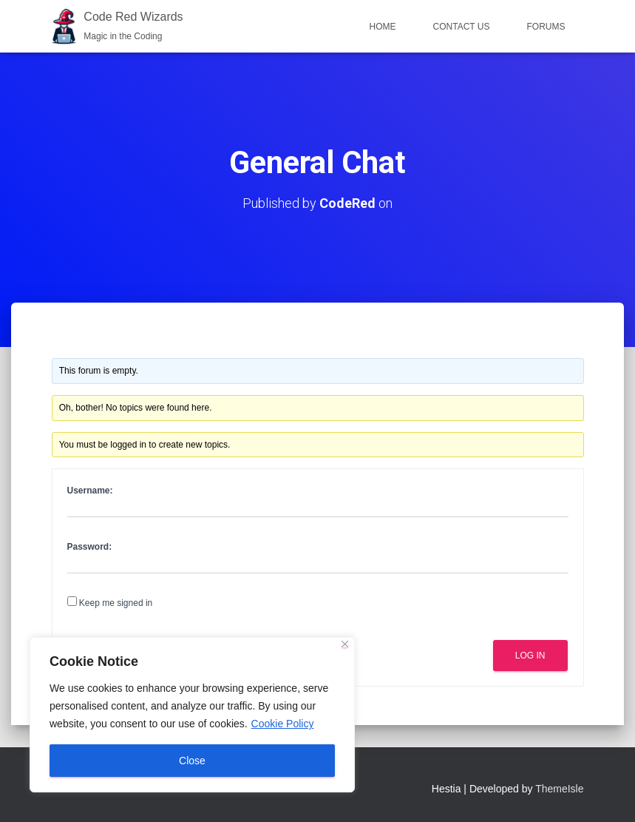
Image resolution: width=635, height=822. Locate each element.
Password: (89, 547)
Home (383, 26)
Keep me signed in (115, 603)
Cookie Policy (282, 724)
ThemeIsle (559, 789)
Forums (546, 26)
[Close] (345, 644)
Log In (530, 655)
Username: (90, 490)
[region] (192, 714)
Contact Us (461, 26)
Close (192, 761)
